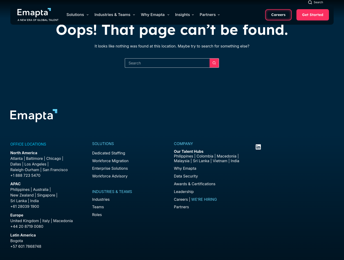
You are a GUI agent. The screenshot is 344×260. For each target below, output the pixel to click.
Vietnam (220, 160)
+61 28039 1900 (24, 206)
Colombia (205, 156)
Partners (210, 14)
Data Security (186, 176)
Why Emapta (156, 15)
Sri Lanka (18, 200)
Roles (97, 214)
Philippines (20, 189)
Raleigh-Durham (24, 169)
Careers (278, 14)
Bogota (16, 240)
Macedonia (63, 220)
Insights (184, 14)
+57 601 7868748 (25, 246)
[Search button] (214, 63)
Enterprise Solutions (110, 168)
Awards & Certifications (194, 183)
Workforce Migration (110, 160)
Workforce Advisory (109, 176)
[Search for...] (167, 63)
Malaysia (181, 160)
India (235, 160)
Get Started (312, 14)
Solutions (78, 15)
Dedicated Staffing (108, 153)
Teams (98, 207)
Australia (41, 189)
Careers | (195, 199)
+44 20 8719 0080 (26, 226)
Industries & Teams (115, 15)
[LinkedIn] (258, 147)
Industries (101, 199)
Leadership (184, 191)
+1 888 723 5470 (25, 175)
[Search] (315, 2)
